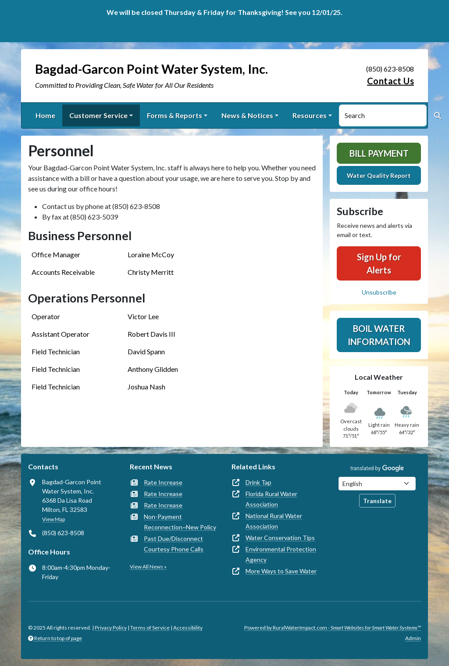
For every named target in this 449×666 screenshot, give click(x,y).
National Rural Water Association (274, 521)
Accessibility (188, 627)
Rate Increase (163, 482)
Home (45, 115)
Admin (413, 638)
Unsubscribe (379, 292)
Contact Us (390, 81)
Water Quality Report (379, 175)
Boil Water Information (379, 335)
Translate (377, 500)
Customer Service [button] (98, 115)
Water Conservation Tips (280, 537)
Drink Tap (258, 482)
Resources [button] (309, 115)
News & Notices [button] (247, 115)
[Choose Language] (377, 483)
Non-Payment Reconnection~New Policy (180, 522)
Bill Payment (379, 153)
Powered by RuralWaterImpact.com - (332, 627)
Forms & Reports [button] (174, 115)
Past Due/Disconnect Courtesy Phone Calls (173, 544)
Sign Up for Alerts (379, 263)
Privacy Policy (111, 627)
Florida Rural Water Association (271, 499)
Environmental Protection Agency (281, 554)
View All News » (148, 566)
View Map (53, 519)
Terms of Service (150, 627)
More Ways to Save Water (281, 571)
